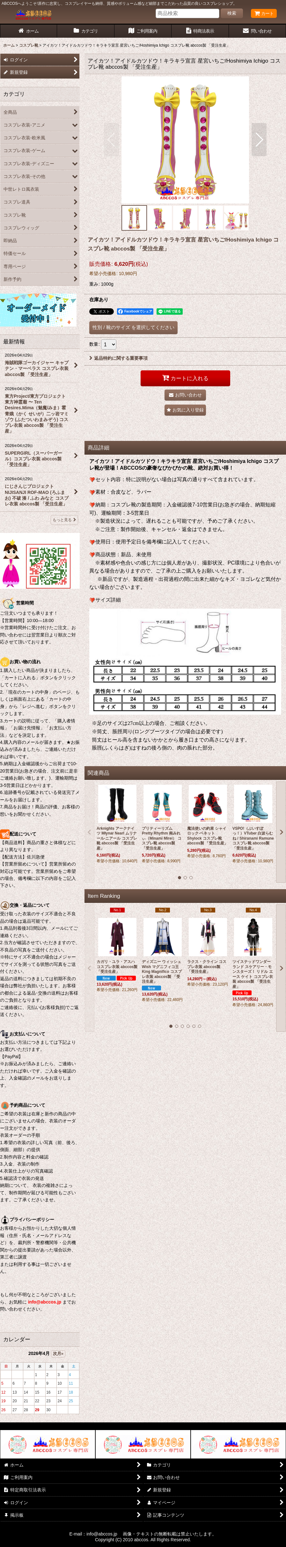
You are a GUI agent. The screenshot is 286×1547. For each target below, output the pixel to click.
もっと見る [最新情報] (64, 520)
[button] (111, 139)
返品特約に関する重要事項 (118, 358)
